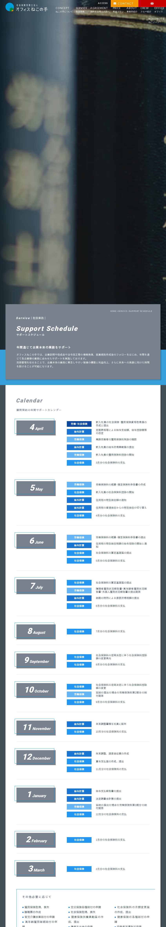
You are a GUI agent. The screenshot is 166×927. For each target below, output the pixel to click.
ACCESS (103, 3)
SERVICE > (123, 313)
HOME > (112, 313)
